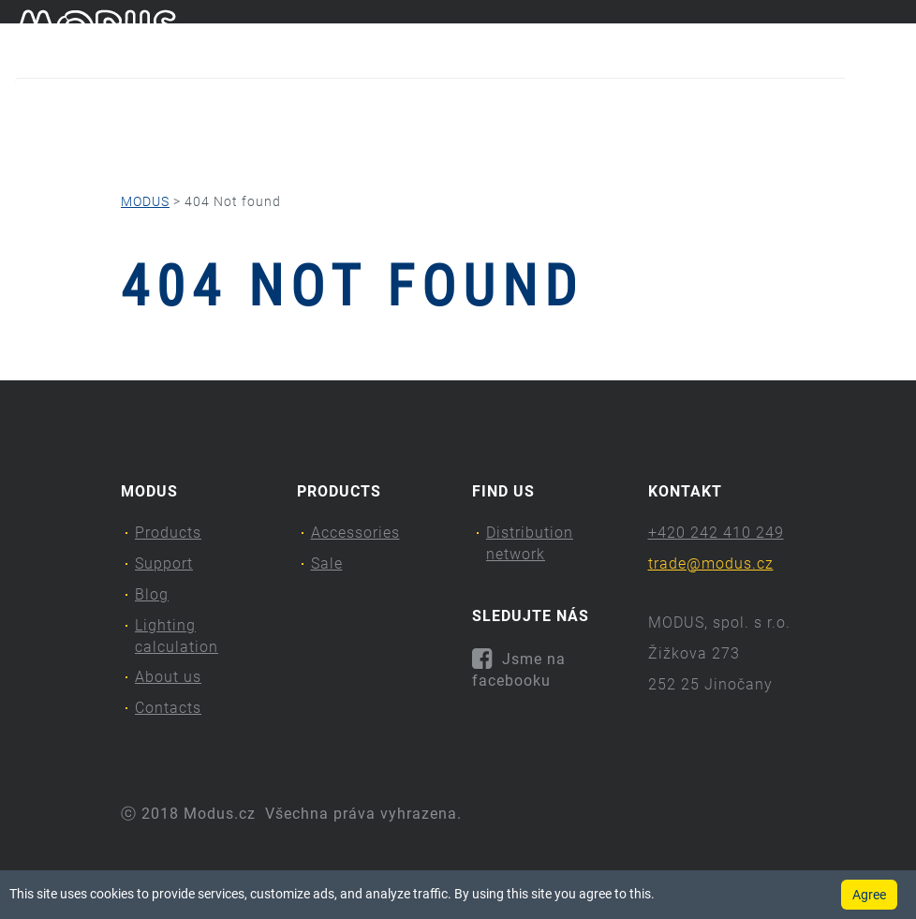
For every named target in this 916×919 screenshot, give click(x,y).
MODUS (145, 201)
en (892, 35)
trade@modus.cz (711, 563)
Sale (327, 563)
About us (569, 146)
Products (65, 146)
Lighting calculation (410, 146)
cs (861, 35)
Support (184, 146)
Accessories (355, 532)
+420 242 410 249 (716, 532)
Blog (276, 146)
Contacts (690, 146)
